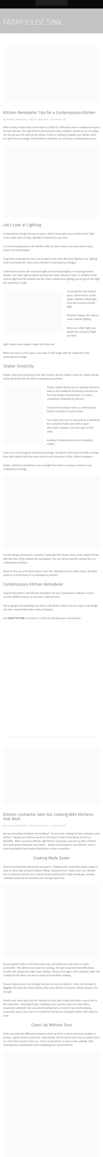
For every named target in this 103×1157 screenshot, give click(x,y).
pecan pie (89, 1000)
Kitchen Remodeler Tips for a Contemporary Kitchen (49, 112)
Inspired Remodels (16, 119)
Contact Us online (37, 618)
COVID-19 (52, 127)
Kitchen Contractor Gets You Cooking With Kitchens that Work (48, 816)
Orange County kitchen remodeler (39, 138)
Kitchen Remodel (38, 119)
